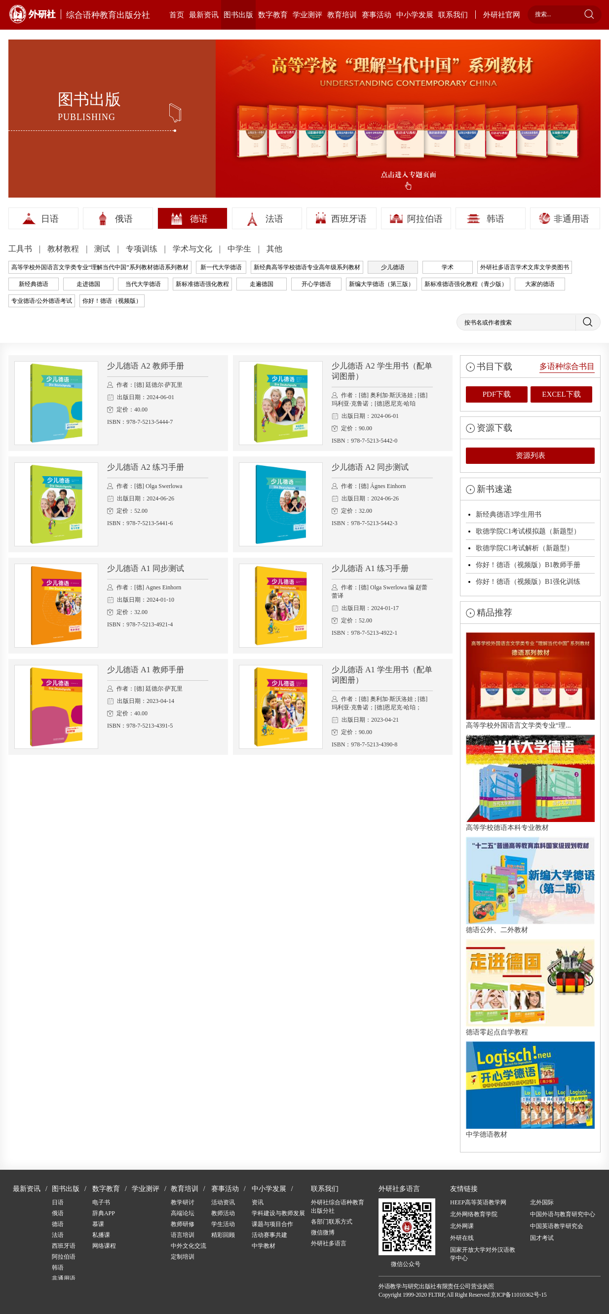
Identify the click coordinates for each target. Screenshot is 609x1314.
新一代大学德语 (221, 267)
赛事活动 (376, 15)
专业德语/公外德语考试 (41, 300)
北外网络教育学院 (473, 1214)
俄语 (124, 219)
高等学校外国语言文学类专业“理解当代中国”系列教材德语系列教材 (100, 267)
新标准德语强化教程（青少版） (465, 284)
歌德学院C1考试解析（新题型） (524, 548)
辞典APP (103, 1213)
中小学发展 (414, 15)
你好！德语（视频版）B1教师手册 (528, 565)
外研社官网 (501, 15)
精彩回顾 (223, 1235)
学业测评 (307, 15)
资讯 (258, 1202)
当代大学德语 (143, 284)
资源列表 (530, 455)
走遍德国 (261, 284)
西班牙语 (349, 219)
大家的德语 (540, 284)
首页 (176, 15)
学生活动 (223, 1224)
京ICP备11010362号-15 (518, 1294)
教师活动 (223, 1213)
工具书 (21, 249)
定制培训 (182, 1256)
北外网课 (462, 1226)
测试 (103, 249)
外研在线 (462, 1237)
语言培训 (182, 1235)
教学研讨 (182, 1202)
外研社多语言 (328, 1243)
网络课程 (104, 1245)
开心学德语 (316, 284)
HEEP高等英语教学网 (478, 1202)
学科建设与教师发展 (278, 1213)
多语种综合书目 (567, 366)
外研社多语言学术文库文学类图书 (524, 267)
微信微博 (323, 1232)
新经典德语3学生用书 (508, 514)
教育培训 (342, 15)
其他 (274, 249)
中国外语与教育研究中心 (562, 1214)
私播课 (101, 1235)
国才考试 (542, 1237)
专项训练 (142, 249)
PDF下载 (497, 394)
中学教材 (263, 1245)
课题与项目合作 (272, 1224)
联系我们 (453, 15)
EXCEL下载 (561, 394)
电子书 (101, 1202)
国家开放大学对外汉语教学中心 (482, 1254)
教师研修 (182, 1224)
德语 (199, 219)
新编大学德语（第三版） (381, 284)
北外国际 (542, 1202)
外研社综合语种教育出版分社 (337, 1206)
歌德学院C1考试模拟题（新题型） (528, 531)
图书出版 (238, 15)
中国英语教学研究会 (556, 1226)
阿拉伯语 (425, 219)
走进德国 (88, 284)
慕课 (98, 1224)
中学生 (240, 249)
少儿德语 (393, 267)
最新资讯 (204, 15)
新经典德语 (33, 284)
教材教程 (64, 249)
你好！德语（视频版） (112, 300)
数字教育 (273, 15)
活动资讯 (223, 1202)
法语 (274, 219)
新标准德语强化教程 (202, 284)
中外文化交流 (188, 1245)
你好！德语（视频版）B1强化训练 (528, 581)
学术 (448, 267)
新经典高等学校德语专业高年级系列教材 (307, 267)
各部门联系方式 (331, 1221)
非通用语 (571, 219)
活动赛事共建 (269, 1235)
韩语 (495, 219)
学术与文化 (193, 249)
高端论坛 (182, 1213)
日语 (50, 219)
